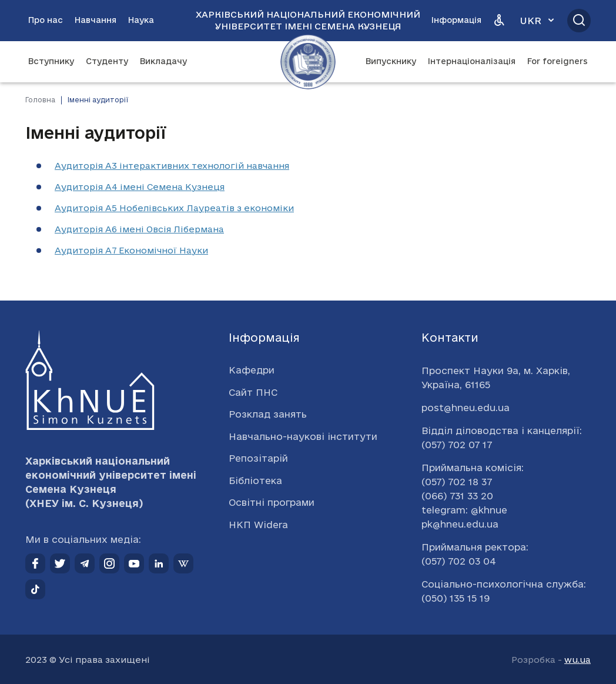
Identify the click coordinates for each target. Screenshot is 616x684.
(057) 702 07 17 (456, 444)
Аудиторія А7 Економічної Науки (131, 250)
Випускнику (391, 61)
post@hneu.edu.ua (465, 407)
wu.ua (577, 660)
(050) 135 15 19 (455, 598)
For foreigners (557, 61)
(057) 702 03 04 (458, 561)
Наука (141, 20)
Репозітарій (258, 458)
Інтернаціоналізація (471, 61)
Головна (40, 100)
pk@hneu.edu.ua (459, 524)
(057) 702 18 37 (456, 481)
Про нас (45, 20)
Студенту (107, 61)
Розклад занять (268, 414)
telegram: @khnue (464, 510)
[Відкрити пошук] (579, 20)
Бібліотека (255, 480)
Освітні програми (271, 502)
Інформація (456, 20)
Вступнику (51, 61)
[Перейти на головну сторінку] (308, 61)
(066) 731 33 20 (457, 496)
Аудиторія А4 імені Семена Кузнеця (140, 187)
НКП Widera (258, 524)
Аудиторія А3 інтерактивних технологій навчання (172, 166)
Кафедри (251, 370)
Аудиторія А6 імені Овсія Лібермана (139, 229)
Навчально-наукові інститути (303, 436)
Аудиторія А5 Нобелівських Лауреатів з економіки (174, 208)
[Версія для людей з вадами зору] (499, 20)
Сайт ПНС (253, 392)
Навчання (95, 20)
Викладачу (163, 61)
